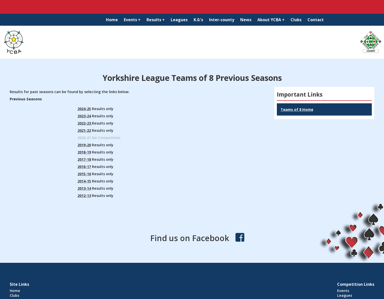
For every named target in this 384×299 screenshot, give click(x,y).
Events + (132, 19)
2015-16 (84, 173)
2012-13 (84, 195)
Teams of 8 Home (297, 109)
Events (343, 290)
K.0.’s (198, 19)
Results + (156, 19)
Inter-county (221, 19)
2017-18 (84, 159)
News (245, 19)
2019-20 (84, 145)
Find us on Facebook (189, 238)
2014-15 (84, 181)
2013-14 (84, 188)
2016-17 (84, 166)
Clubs (296, 19)
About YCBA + (271, 19)
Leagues (179, 19)
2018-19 (84, 152)
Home (112, 19)
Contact (315, 19)
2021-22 (84, 130)
